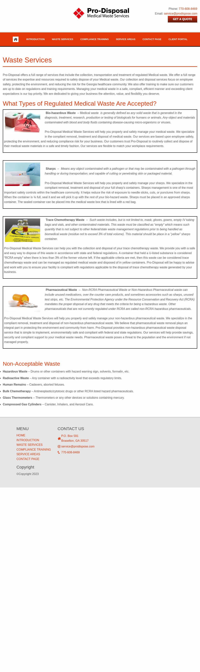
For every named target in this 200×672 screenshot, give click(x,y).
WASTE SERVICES (29, 444)
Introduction (35, 39)
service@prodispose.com (180, 13)
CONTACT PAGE (27, 459)
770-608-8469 (188, 8)
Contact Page (151, 39)
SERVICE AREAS (28, 454)
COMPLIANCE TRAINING (33, 449)
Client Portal (178, 39)
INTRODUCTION (27, 440)
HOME (20, 435)
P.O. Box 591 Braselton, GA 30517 (75, 438)
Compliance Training (94, 39)
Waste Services (62, 39)
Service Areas (125, 39)
